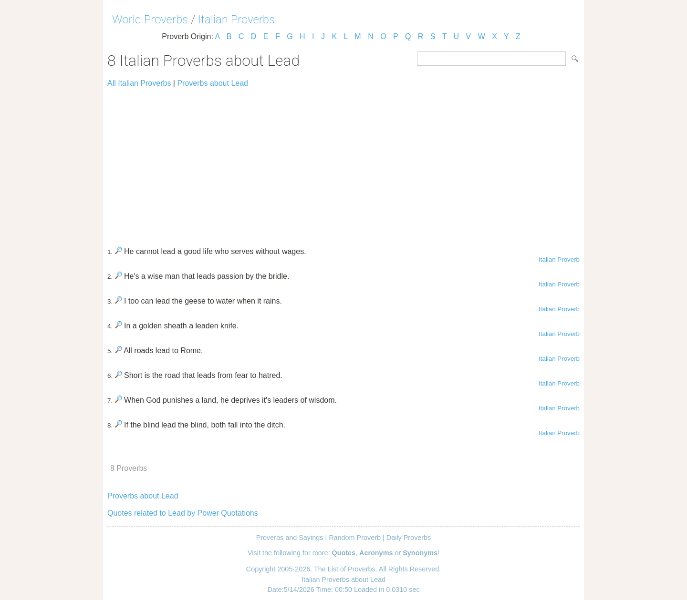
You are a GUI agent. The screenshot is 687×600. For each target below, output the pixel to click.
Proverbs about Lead (212, 83)
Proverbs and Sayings (289, 537)
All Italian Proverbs (139, 83)
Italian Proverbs (236, 19)
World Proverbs (150, 19)
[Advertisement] (343, 163)
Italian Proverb (559, 259)
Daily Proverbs (408, 537)
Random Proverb (355, 537)
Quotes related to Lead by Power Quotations (182, 513)
